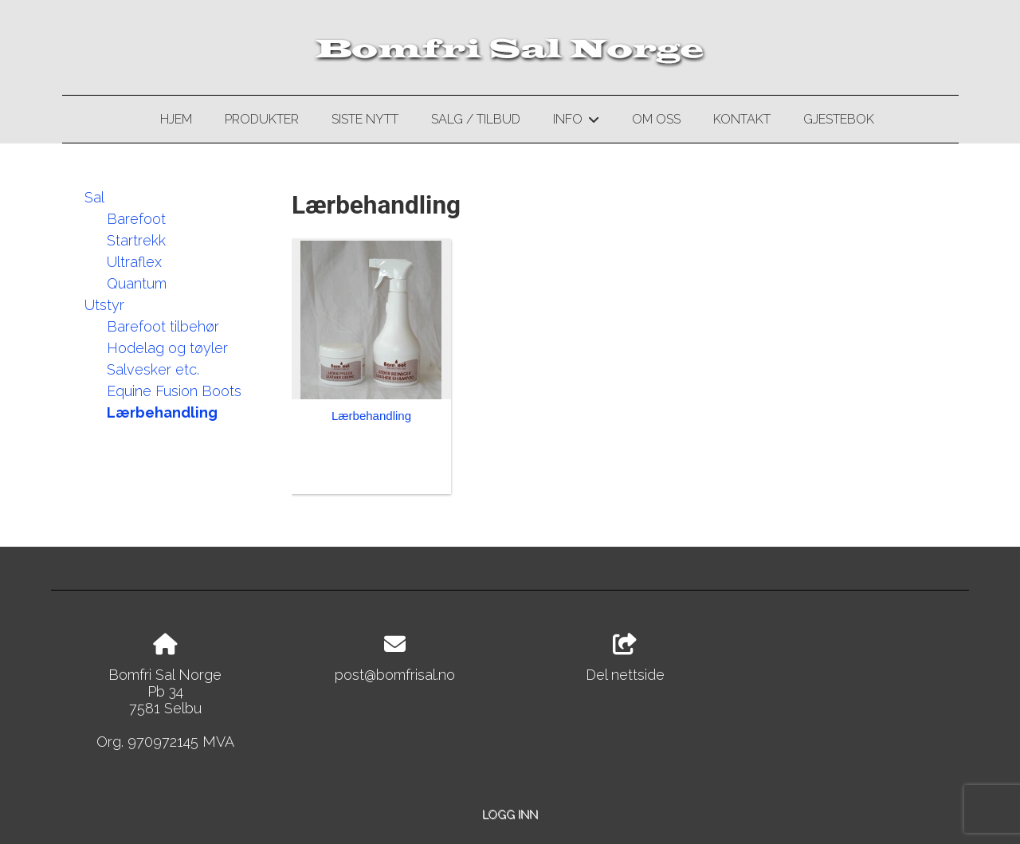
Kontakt (742, 119)
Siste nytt (365, 119)
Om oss (656, 119)
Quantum (137, 283)
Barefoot (136, 218)
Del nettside (625, 658)
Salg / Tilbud (475, 119)
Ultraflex (134, 261)
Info (575, 122)
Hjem (176, 119)
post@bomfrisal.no (395, 674)
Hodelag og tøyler (167, 348)
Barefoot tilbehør (163, 326)
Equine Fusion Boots (174, 391)
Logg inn (510, 814)
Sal (94, 197)
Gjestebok (838, 119)
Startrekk (136, 240)
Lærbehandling (162, 412)
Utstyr (104, 304)
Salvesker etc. (153, 369)
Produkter (262, 119)
